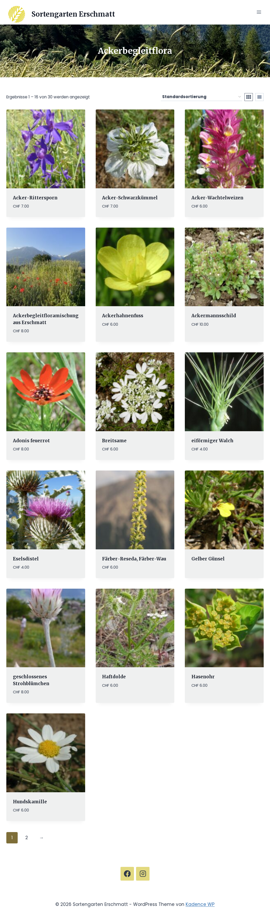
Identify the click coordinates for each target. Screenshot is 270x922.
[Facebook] (127, 873)
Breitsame (114, 440)
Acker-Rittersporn (35, 197)
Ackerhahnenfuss (122, 316)
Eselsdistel (26, 558)
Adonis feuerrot (31, 440)
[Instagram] (143, 873)
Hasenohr (203, 677)
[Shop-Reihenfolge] (201, 97)
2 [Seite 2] (26, 837)
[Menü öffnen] (259, 12)
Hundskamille (30, 801)
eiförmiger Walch (212, 440)
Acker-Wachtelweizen (217, 197)
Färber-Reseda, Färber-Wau (134, 558)
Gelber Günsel (208, 558)
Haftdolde (114, 677)
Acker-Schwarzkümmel (130, 197)
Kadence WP (200, 904)
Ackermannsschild (213, 316)
